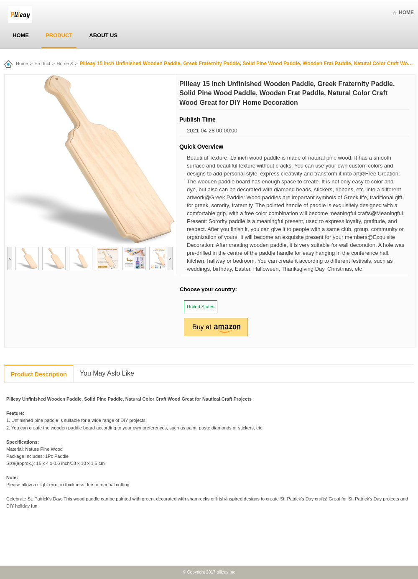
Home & (65, 63)
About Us (103, 35)
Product (59, 35)
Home (406, 12)
